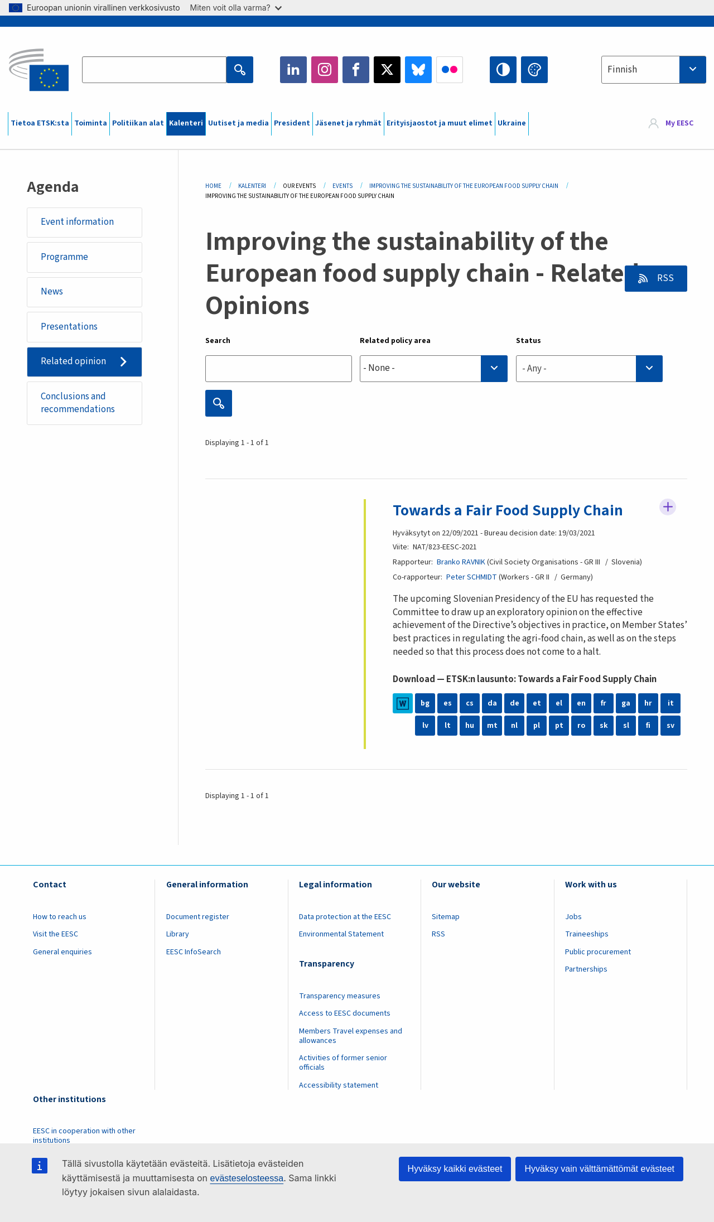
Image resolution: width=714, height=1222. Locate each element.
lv (425, 725)
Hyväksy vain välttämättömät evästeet (599, 1168)
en (581, 703)
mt (492, 725)
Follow (667, 507)
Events (342, 186)
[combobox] (653, 70)
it (671, 703)
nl (514, 725)
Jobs (573, 916)
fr (603, 703)
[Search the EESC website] (154, 69)
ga (625, 703)
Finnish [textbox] (622, 69)
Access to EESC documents (344, 1013)
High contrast (503, 69)
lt (448, 725)
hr (648, 703)
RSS (664, 278)
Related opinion (73, 361)
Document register (197, 916)
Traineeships (587, 934)
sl (626, 725)
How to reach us (59, 916)
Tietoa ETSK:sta (40, 123)
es (447, 703)
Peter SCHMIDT (471, 577)
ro (581, 725)
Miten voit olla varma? (236, 7)
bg (425, 703)
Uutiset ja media (238, 123)
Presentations (69, 327)
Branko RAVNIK (461, 562)
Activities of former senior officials (343, 1062)
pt (559, 725)
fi (648, 725)
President (292, 123)
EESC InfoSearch (193, 952)
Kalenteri (186, 123)
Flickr (449, 69)
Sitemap (446, 916)
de (514, 703)
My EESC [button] (679, 123)
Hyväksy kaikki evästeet (455, 1168)
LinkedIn (293, 69)
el (559, 703)
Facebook (355, 69)
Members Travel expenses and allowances (350, 1036)
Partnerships (586, 969)
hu (469, 725)
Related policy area (395, 340)
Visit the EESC (55, 934)
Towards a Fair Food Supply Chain (508, 510)
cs (470, 703)
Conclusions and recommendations (78, 403)
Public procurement (598, 952)
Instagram (324, 69)
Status (528, 340)
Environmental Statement (341, 934)
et (537, 703)
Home (213, 186)
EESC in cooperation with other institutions (84, 1136)
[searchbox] (433, 368)
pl (536, 725)
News (52, 291)
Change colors (534, 69)
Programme (64, 257)
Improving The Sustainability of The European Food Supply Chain (463, 186)
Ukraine (512, 123)
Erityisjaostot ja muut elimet (440, 123)
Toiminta (90, 123)
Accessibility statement (338, 1085)
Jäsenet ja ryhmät (348, 123)
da (492, 703)
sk (604, 725)
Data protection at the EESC (345, 916)
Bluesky (418, 69)
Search (217, 340)
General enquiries (62, 952)
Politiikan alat (138, 123)
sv (670, 725)
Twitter (387, 69)
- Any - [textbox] (534, 368)
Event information (77, 222)
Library (177, 934)
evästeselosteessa (246, 1178)
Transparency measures (339, 996)
